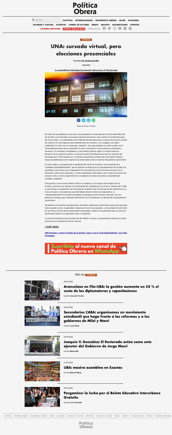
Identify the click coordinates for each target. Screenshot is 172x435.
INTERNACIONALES (84, 20)
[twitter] (83, 120)
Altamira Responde (163, 416)
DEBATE (95, 25)
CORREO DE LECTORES (79, 25)
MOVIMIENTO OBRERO (106, 20)
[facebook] (79, 120)
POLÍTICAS (67, 20)
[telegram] (88, 120)
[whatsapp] (93, 120)
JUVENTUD (61, 25)
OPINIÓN (134, 25)
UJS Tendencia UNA (90, 61)
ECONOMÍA (133, 20)
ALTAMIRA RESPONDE (50, 29)
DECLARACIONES (120, 25)
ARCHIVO (105, 25)
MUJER (122, 20)
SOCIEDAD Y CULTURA (43, 25)
